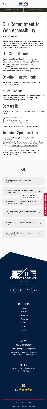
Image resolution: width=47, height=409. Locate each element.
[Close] (40, 194)
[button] (43, 4)
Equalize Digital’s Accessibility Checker (23, 146)
